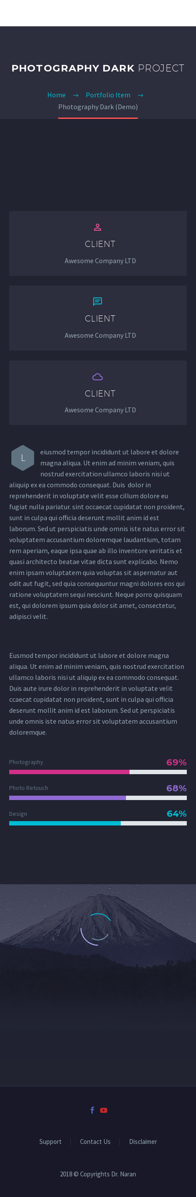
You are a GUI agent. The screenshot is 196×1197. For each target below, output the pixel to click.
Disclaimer (143, 1142)
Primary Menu (179, 13)
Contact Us (95, 1142)
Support (50, 1142)
